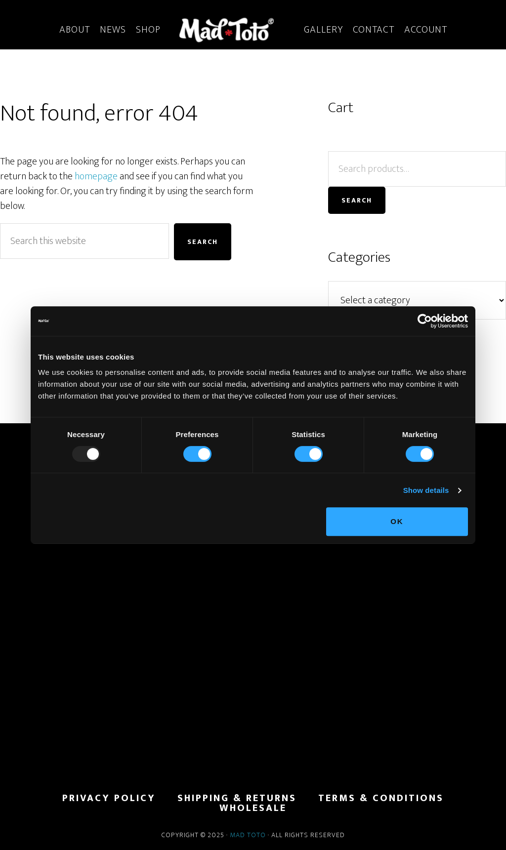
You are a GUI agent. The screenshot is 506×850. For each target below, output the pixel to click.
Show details (426, 490)
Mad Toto (248, 835)
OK (397, 521)
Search (356, 200)
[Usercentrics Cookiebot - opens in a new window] (424, 321)
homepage (96, 176)
